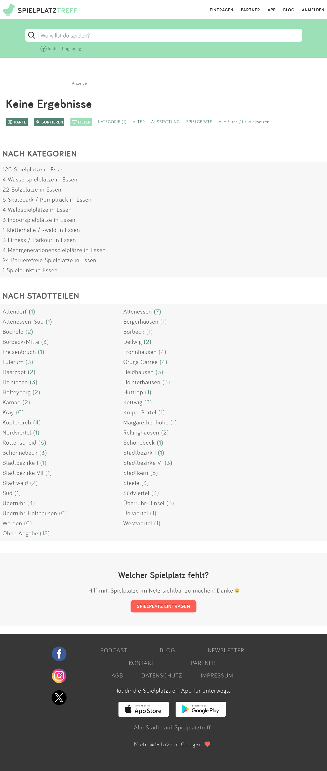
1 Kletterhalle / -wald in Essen (41, 229)
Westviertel (137, 523)
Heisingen (15, 382)
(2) (29, 331)
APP (272, 10)
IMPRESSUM (217, 675)
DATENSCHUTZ (161, 675)
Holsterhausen (141, 382)
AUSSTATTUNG (165, 122)
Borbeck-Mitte (21, 341)
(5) (154, 472)
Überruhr (14, 503)
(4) (162, 351)
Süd (8, 493)
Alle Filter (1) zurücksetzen (244, 122)
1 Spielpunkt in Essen (30, 270)
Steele (131, 482)
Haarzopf (14, 372)
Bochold (13, 331)
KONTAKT (142, 662)
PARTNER (250, 10)
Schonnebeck (20, 452)
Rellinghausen (141, 432)
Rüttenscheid (19, 442)
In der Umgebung (64, 48)
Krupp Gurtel (139, 412)
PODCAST (113, 650)
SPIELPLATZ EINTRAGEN (163, 606)
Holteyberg (17, 392)
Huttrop (133, 392)
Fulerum (13, 361)
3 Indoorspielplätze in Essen (39, 219)
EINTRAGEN (221, 10)
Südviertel (136, 493)
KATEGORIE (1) (112, 122)
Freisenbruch (19, 351)
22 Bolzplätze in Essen (32, 189)
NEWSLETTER (226, 650)
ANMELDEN (313, 10)
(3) (45, 341)
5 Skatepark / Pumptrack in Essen (47, 199)
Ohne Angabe (20, 533)
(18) (45, 533)
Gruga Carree (140, 361)
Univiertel (135, 513)
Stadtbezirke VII (23, 472)
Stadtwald (15, 482)
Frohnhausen (140, 351)
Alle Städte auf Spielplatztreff (172, 727)
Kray (8, 412)
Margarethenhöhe (146, 422)
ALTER (139, 122)
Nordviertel (17, 432)
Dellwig (132, 341)
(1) (32, 311)
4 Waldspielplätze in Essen (37, 209)
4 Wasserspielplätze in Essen (40, 179)
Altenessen (137, 311)
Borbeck (133, 331)
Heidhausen (138, 372)
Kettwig (132, 402)
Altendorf (15, 311)
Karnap (12, 402)
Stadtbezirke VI (143, 462)
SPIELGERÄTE (199, 122)
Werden (12, 523)
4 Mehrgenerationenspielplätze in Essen (54, 250)
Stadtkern (135, 472)
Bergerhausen (140, 321)
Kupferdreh (17, 422)
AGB (117, 675)
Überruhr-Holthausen (30, 513)
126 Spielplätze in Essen (34, 169)
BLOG (288, 10)
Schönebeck (139, 442)
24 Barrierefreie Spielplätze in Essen (49, 260)
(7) (157, 311)
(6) (20, 412)
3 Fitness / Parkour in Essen (39, 239)
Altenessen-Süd (23, 321)
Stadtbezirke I (20, 462)
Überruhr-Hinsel (144, 503)
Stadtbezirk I (139, 452)
